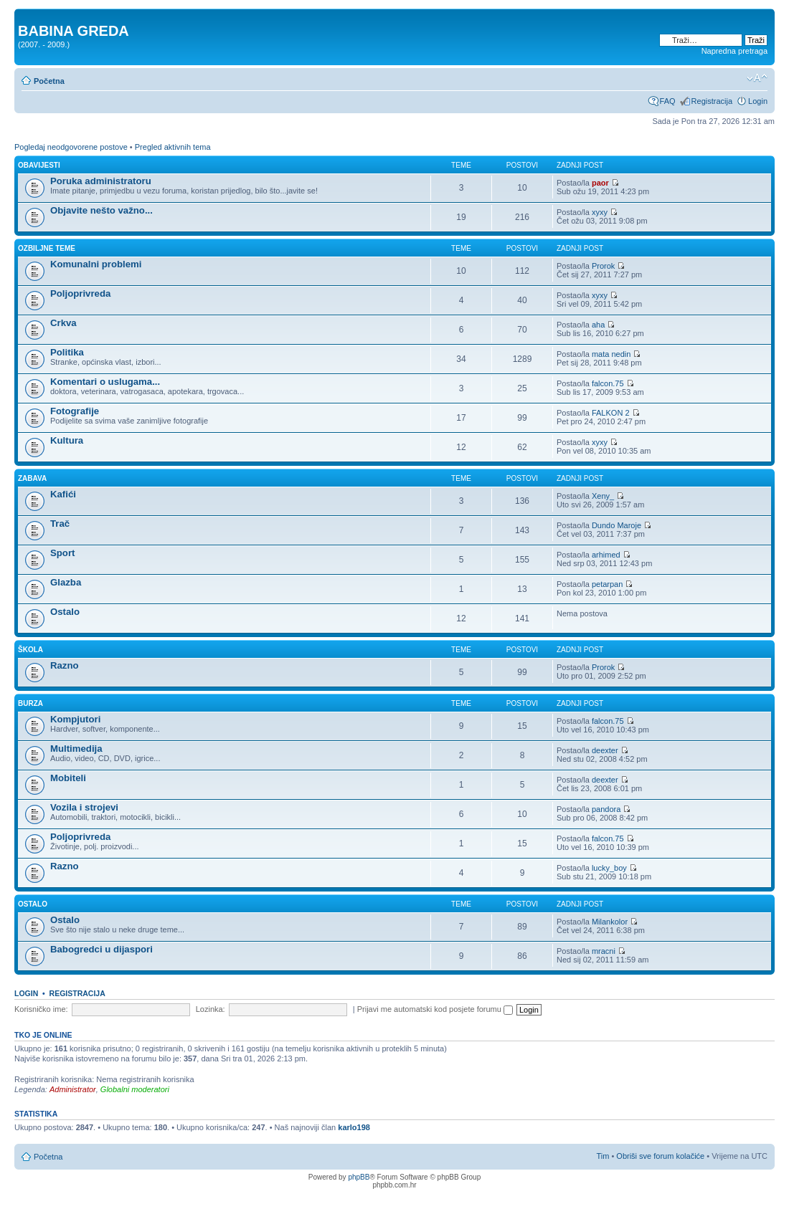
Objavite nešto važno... (101, 210)
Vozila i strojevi (84, 807)
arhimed (606, 554)
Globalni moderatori (134, 1089)
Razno (64, 665)
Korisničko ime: (41, 1009)
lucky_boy (609, 868)
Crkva (63, 322)
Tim (602, 1156)
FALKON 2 (611, 412)
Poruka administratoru (100, 181)
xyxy (600, 212)
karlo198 (354, 1127)
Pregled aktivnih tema (173, 147)
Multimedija (76, 748)
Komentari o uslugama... (105, 381)
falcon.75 (608, 383)
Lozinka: (210, 1009)
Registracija (711, 101)
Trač (60, 523)
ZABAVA (32, 478)
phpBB (358, 1177)
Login (757, 101)
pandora (606, 809)
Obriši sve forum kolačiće (660, 1156)
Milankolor (610, 921)
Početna (49, 81)
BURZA (30, 703)
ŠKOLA (30, 650)
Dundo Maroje (616, 525)
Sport (62, 553)
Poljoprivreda (80, 293)
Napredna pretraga (734, 51)
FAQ (668, 101)
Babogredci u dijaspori (101, 949)
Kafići (63, 494)
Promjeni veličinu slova (757, 78)
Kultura (66, 440)
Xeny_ (603, 496)
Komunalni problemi (95, 264)
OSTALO (32, 904)
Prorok (603, 266)
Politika (67, 352)
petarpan (607, 584)
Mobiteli (68, 778)
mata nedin (611, 354)
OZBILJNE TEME (46, 248)
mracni (603, 951)
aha (598, 324)
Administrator (72, 1089)
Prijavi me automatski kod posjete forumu (435, 1009)
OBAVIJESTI (39, 165)
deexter (605, 750)
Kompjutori (75, 719)
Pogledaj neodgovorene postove (71, 147)
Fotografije (74, 411)
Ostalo (65, 611)
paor (600, 182)
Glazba (65, 582)
